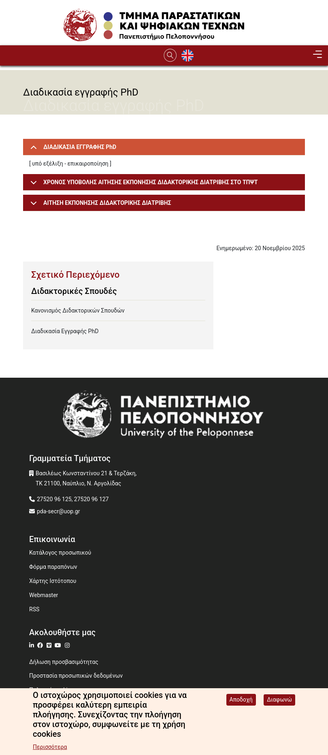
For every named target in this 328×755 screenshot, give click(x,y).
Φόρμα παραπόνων (53, 567)
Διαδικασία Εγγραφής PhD (64, 331)
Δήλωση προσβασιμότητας (63, 662)
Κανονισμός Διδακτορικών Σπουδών (78, 310)
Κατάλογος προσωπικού (60, 552)
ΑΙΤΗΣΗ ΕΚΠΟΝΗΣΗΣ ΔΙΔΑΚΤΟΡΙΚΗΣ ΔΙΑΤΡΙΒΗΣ (99, 205)
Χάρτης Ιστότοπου (52, 581)
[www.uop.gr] (164, 417)
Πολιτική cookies (51, 690)
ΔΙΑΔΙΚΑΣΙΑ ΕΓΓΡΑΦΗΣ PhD (72, 149)
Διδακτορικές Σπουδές (74, 291)
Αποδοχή (241, 701)
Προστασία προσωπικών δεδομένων (76, 675)
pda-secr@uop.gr (58, 511)
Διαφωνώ (279, 701)
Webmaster (43, 595)
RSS (34, 609)
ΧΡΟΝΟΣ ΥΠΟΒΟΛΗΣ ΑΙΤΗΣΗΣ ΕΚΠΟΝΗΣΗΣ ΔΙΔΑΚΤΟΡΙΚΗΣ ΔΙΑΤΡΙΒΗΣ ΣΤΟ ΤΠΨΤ (143, 185)
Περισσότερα (50, 749)
